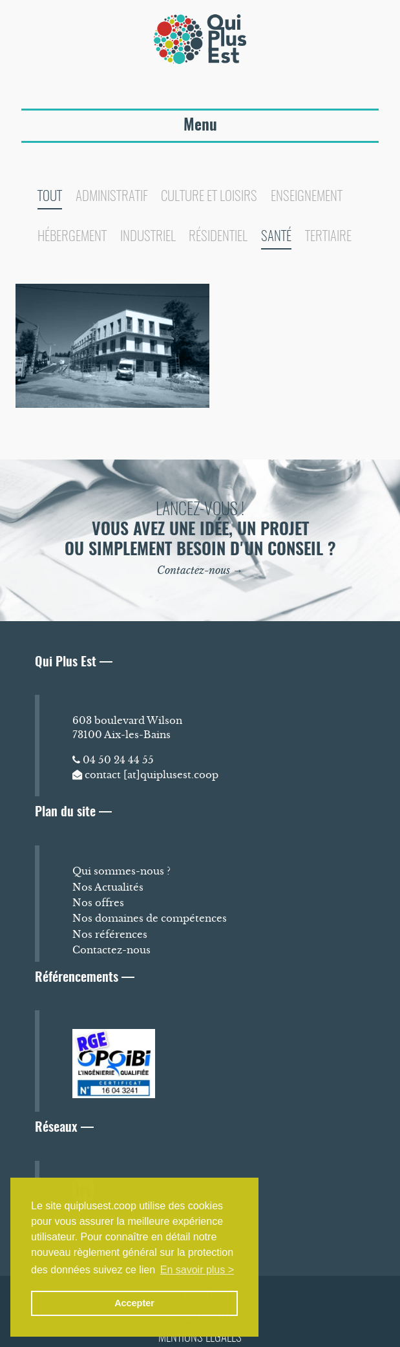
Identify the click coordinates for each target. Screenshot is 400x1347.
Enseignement (306, 197)
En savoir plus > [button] (197, 1269)
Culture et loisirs (209, 197)
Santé (276, 237)
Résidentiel (218, 237)
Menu (200, 126)
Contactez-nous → (200, 570)
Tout (49, 197)
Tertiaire (328, 237)
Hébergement (72, 237)
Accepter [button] (134, 1303)
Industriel (148, 237)
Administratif (112, 197)
